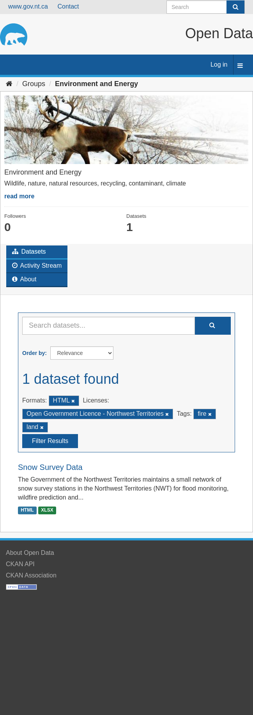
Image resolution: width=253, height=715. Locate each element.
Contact (68, 6)
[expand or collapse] (240, 66)
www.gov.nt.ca (28, 6)
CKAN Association (31, 575)
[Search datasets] (205, 7)
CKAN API (20, 564)
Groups (33, 84)
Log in (219, 64)
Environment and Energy (96, 84)
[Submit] (235, 7)
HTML (27, 510)
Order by (33, 353)
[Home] (9, 84)
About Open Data (30, 552)
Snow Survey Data (50, 467)
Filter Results (50, 441)
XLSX (47, 510)
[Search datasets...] (108, 326)
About (24, 279)
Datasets (29, 251)
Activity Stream (37, 265)
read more (19, 196)
